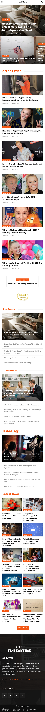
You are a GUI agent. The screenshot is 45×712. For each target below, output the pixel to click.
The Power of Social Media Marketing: (18, 363)
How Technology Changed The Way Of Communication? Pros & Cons (11, 592)
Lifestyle (5, 611)
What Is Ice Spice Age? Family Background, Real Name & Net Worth (20, 99)
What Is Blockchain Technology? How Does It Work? (31, 541)
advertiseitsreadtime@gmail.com (24, 679)
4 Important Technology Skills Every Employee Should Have (30, 517)
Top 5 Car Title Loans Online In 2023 (17, 417)
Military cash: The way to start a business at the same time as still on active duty (33, 618)
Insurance (6, 510)
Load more (22, 627)
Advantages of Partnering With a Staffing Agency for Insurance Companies (19, 393)
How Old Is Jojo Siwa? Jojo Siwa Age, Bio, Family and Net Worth (22, 132)
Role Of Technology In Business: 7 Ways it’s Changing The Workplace (11, 542)
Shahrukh (5, 103)
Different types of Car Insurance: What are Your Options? (32, 591)
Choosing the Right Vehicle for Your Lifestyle (20, 358)
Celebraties (6, 94)
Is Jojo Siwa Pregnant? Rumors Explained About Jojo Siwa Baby (22, 165)
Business (6, 19)
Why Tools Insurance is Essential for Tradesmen (21, 405)
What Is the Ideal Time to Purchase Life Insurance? (12, 516)
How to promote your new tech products (19, 486)
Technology (27, 510)
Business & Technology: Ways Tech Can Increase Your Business (31, 567)
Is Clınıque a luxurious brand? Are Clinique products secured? (11, 618)
